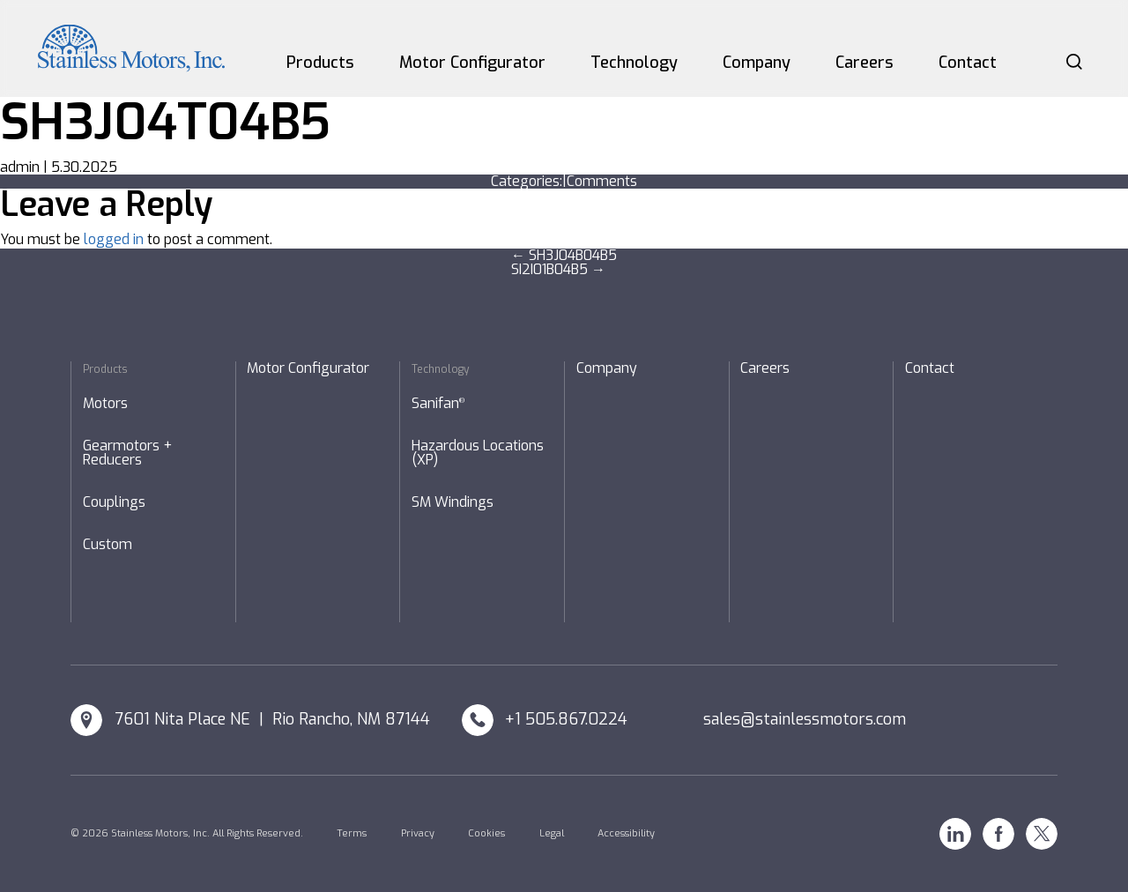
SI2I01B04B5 (558, 269)
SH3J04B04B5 (564, 255)
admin (20, 167)
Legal (551, 833)
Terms (352, 833)
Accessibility (626, 833)
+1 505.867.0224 (566, 719)
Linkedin (955, 834)
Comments (602, 181)
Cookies (486, 833)
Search (1074, 62)
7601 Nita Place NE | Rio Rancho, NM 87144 (272, 719)
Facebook (998, 834)
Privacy (417, 833)
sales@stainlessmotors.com (804, 719)
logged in (114, 239)
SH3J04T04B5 (165, 122)
